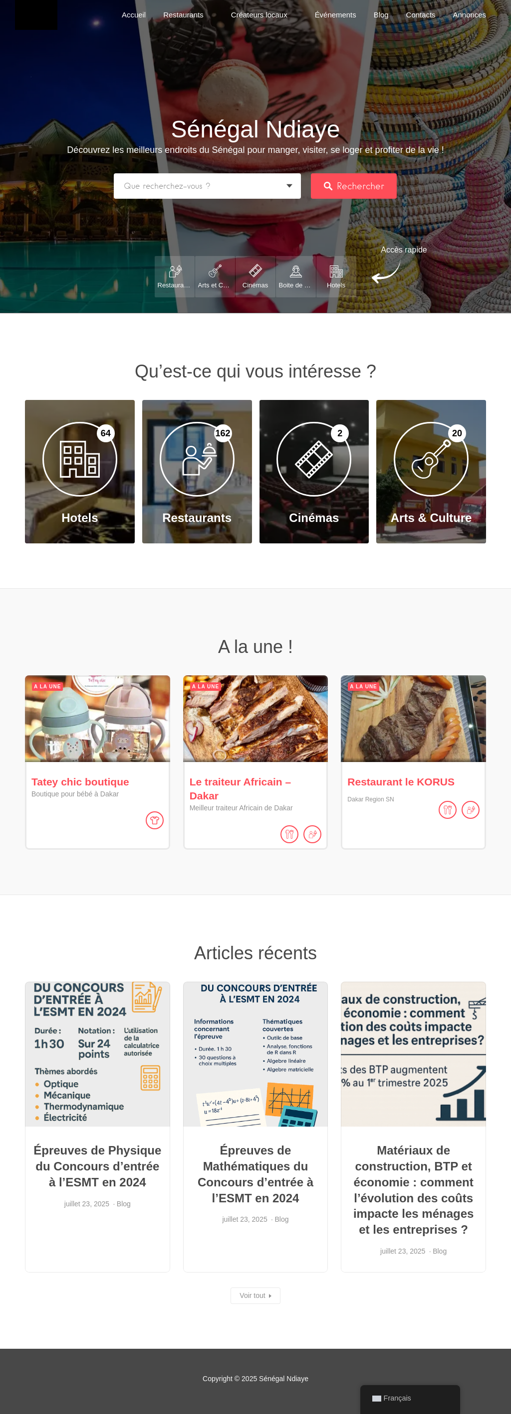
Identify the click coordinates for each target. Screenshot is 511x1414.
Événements (335, 14)
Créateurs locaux (259, 14)
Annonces (469, 14)
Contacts (421, 14)
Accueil (134, 14)
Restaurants (183, 14)
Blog (381, 14)
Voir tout (252, 1295)
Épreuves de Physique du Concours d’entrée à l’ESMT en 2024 (97, 1166)
